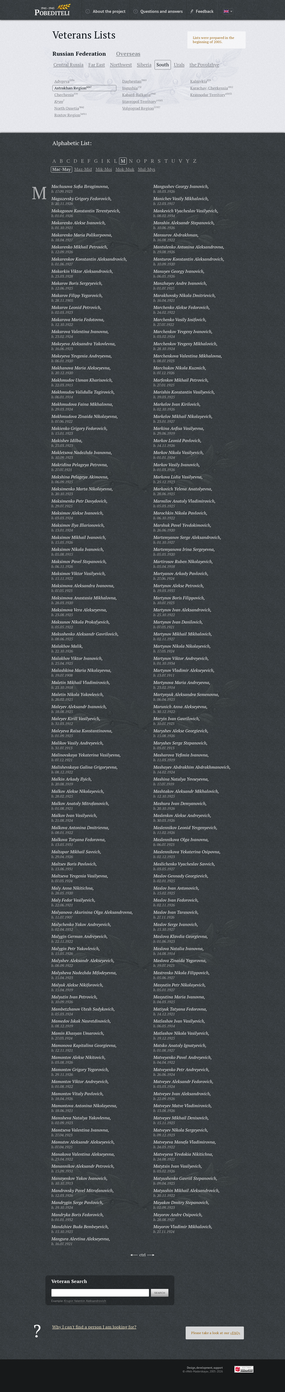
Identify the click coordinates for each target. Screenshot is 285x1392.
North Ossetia (66, 108)
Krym (58, 101)
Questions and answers (158, 11)
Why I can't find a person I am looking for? (94, 1327)
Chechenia (64, 94)
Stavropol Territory (139, 101)
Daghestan (131, 81)
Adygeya (61, 81)
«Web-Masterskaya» (196, 1371)
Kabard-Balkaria (136, 94)
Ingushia (130, 88)
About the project (105, 11)
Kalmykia (198, 81)
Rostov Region (67, 114)
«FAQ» (235, 1332)
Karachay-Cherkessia (209, 88)
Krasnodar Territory (207, 94)
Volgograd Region (138, 108)
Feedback (201, 11)
